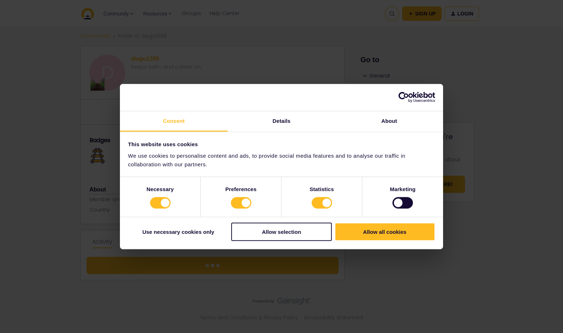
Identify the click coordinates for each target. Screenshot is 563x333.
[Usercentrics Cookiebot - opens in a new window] (403, 97)
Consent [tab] (174, 120)
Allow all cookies (384, 231)
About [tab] (389, 120)
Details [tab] (281, 120)
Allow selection (281, 231)
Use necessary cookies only (178, 231)
